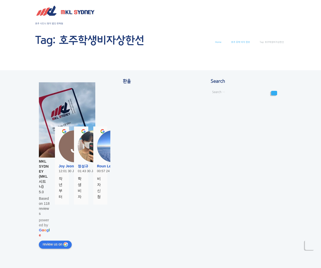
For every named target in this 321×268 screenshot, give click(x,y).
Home (218, 42)
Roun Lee (105, 166)
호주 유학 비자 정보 (240, 42)
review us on (55, 244)
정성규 (83, 166)
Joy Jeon (66, 166)
